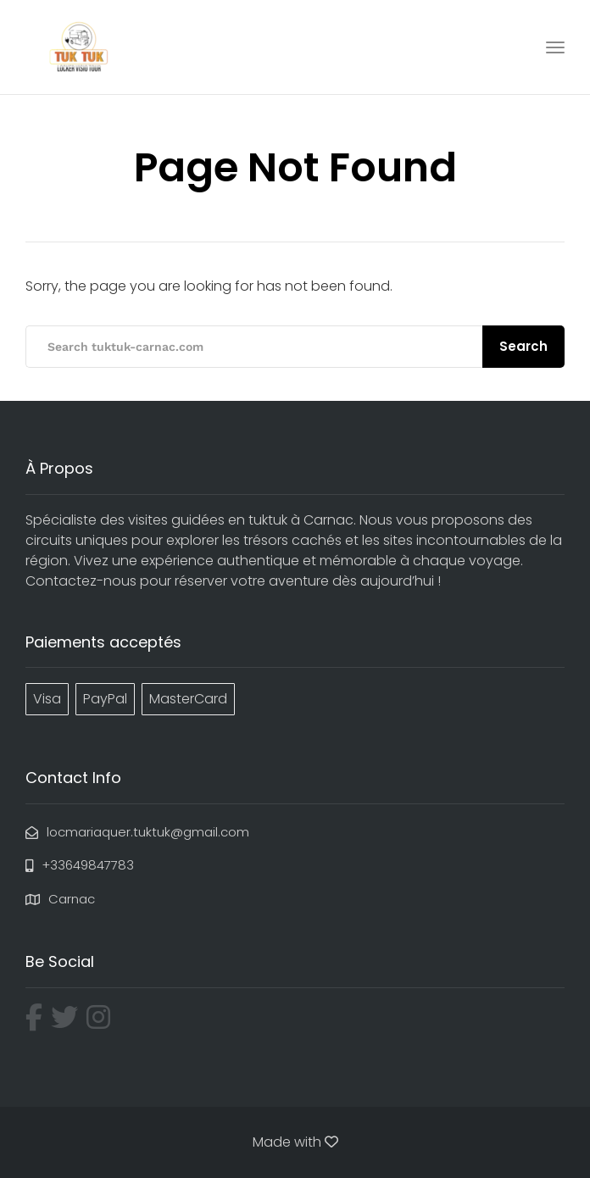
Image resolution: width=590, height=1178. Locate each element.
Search (523, 346)
